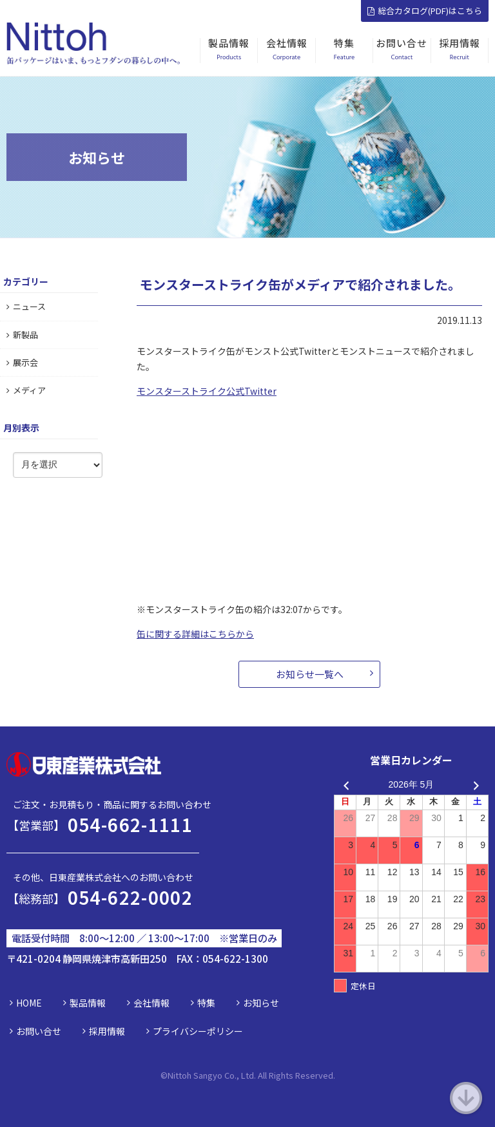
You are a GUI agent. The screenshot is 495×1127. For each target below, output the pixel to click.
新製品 (22, 334)
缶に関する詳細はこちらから (195, 633)
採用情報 (107, 1031)
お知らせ (261, 1002)
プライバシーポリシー (198, 1031)
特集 (206, 1002)
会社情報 (151, 1002)
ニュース (26, 306)
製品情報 (88, 1002)
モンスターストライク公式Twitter (207, 390)
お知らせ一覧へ (310, 674)
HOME (29, 1002)
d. (331, 1075)
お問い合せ (38, 1031)
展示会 (22, 362)
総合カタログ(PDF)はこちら (424, 11)
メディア (26, 390)
